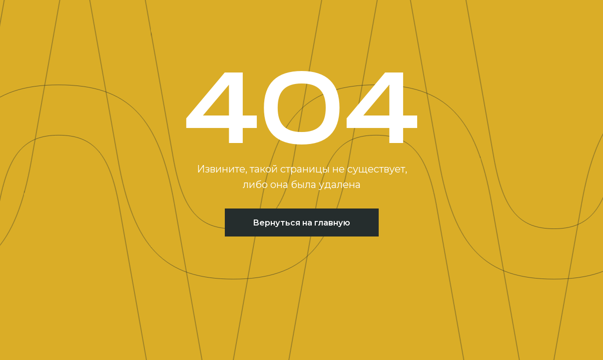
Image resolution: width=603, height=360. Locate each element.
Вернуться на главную (301, 223)
